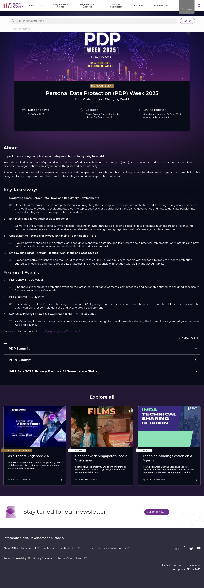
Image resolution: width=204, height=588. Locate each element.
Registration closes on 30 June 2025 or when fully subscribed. (162, 115)
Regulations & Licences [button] (87, 5)
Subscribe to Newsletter (113, 548)
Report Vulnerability (17, 558)
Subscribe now (157, 512)
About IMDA (11, 548)
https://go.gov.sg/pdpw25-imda (57, 331)
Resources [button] (158, 5)
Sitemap (90, 548)
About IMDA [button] (35, 5)
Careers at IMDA (30, 548)
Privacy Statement (43, 558)
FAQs (79, 548)
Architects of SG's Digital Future (30, 17)
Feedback (65, 548)
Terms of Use (65, 558)
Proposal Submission (116, 5)
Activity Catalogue (77, 17)
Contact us (49, 548)
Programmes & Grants (60, 5)
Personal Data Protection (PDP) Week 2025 (114, 17)
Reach (81, 558)
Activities (139, 5)
